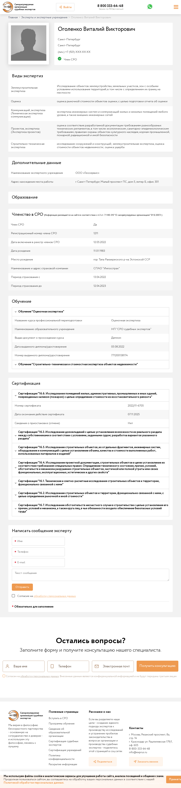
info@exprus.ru (138, 752)
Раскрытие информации (63, 764)
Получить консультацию (157, 665)
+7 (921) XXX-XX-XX (74, 52)
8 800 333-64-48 (110, 6)
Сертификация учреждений (65, 750)
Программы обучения (61, 724)
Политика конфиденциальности (61, 757)
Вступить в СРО (58, 718)
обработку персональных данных (55, 596)
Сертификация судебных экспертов (63, 743)
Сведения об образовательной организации (59, 732)
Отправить (22, 587)
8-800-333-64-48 (139, 749)
